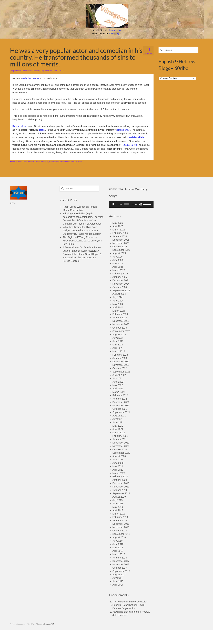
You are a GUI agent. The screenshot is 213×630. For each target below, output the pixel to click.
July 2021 (118, 419)
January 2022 (120, 398)
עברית (13, 203)
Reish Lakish (20, 126)
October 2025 (120, 246)
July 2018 (118, 540)
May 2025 (118, 263)
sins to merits (65, 162)
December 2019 (121, 483)
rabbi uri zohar (16, 162)
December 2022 (121, 361)
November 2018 (121, 527)
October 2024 (120, 287)
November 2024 (121, 283)
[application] (131, 204)
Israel (42, 130)
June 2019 (118, 503)
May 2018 (118, 547)
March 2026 (119, 229)
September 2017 (121, 571)
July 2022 (118, 378)
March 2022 (119, 392)
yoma (80, 162)
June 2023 (118, 341)
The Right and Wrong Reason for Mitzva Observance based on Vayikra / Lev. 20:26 (83, 240)
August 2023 (119, 334)
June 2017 (118, 581)
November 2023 (121, 324)
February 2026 (120, 233)
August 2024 (119, 294)
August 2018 (119, 537)
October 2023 (120, 327)
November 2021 (121, 405)
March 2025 (119, 270)
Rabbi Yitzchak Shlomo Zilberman (35, 162)
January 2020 (120, 480)
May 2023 (118, 344)
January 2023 (120, 358)
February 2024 (120, 314)
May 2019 (118, 507)
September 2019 (121, 493)
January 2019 (120, 520)
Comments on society (31, 71)
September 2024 (121, 290)
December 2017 (121, 561)
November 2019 (121, 486)
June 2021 (118, 422)
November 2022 (121, 365)
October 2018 (120, 530)
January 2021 (120, 439)
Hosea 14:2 (123, 130)
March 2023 (119, 351)
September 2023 (121, 331)
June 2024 (118, 300)
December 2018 (121, 523)
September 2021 (121, 412)
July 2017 (118, 578)
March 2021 (119, 432)
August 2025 (119, 253)
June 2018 (118, 544)
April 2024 (118, 307)
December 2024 (121, 280)
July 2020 (118, 459)
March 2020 (119, 473)
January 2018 (120, 557)
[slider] (126, 204)
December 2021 (121, 402)
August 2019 (119, 496)
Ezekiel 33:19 (130, 145)
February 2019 (120, 517)
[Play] (113, 204)
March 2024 (119, 310)
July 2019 (118, 500)
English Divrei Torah (49, 71)
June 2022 (118, 381)
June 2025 (118, 260)
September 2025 (121, 250)
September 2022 (121, 371)
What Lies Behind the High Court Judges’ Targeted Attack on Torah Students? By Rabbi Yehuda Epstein (82, 230)
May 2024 (118, 304)
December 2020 (121, 442)
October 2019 (120, 490)
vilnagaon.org (114, 30)
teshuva (74, 162)
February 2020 (120, 476)
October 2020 (120, 449)
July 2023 (118, 337)
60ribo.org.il (115, 33)
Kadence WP (49, 624)
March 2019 (119, 513)
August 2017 (119, 574)
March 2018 (119, 554)
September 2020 (121, 452)
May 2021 (118, 425)
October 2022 (120, 368)
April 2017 (118, 584)
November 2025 (121, 243)
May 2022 (118, 385)
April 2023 (118, 348)
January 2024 (120, 317)
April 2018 (118, 551)
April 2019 (118, 510)
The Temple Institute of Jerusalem (130, 601)
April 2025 (118, 266)
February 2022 (120, 395)
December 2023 (121, 321)
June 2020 (118, 463)
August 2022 (119, 375)
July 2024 (118, 297)
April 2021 (118, 429)
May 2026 (118, 222)
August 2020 (119, 456)
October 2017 (120, 567)
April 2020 (118, 469)
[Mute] (140, 204)
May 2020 (118, 466)
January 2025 (120, 277)
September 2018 (121, 534)
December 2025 (121, 239)
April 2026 (118, 226)
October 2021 (120, 408)
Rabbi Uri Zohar (30, 78)
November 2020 (121, 446)
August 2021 (119, 415)
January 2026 (120, 236)
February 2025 (120, 273)
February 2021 (120, 436)
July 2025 (118, 256)
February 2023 (120, 354)
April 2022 (118, 388)
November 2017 (121, 564)
